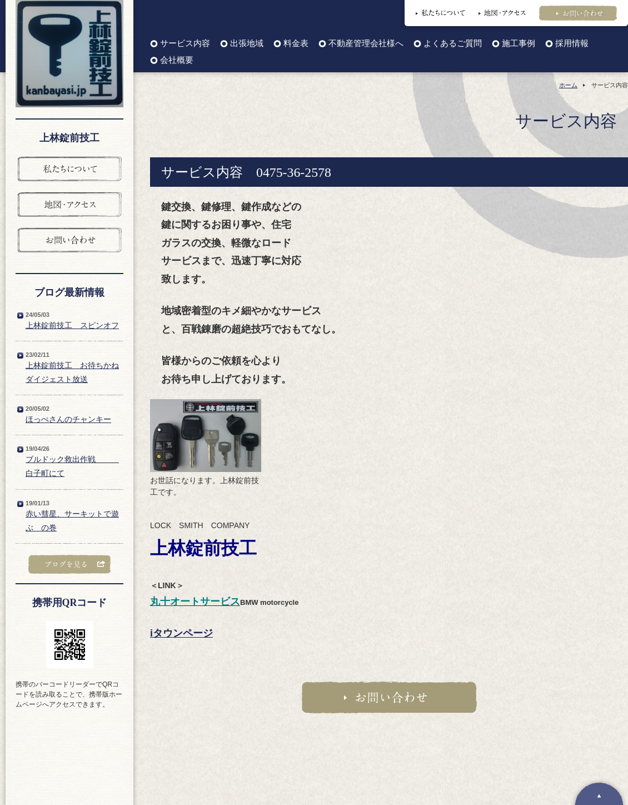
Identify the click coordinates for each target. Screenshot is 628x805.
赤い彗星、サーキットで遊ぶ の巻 (72, 520)
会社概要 (176, 60)
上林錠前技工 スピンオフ (72, 325)
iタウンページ (181, 633)
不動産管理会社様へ (365, 43)
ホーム (568, 85)
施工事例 (518, 43)
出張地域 (246, 43)
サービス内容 (185, 43)
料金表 (295, 43)
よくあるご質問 (452, 43)
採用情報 (572, 43)
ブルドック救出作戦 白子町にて (72, 466)
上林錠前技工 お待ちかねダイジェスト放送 (72, 372)
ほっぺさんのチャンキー (68, 419)
